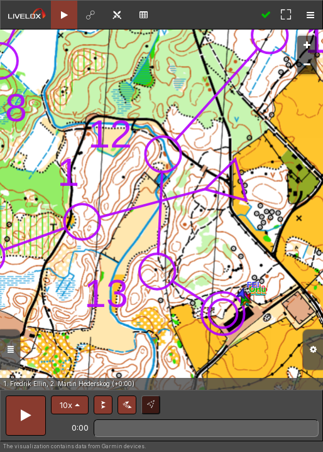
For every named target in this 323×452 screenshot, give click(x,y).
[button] (70, 405)
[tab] (64, 15)
